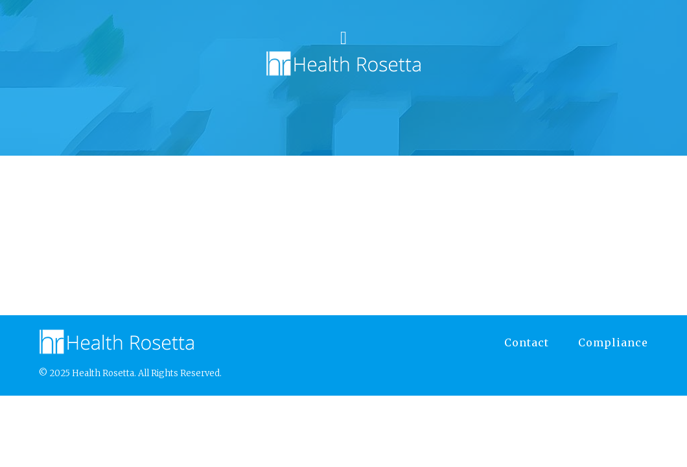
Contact (526, 342)
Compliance (613, 342)
